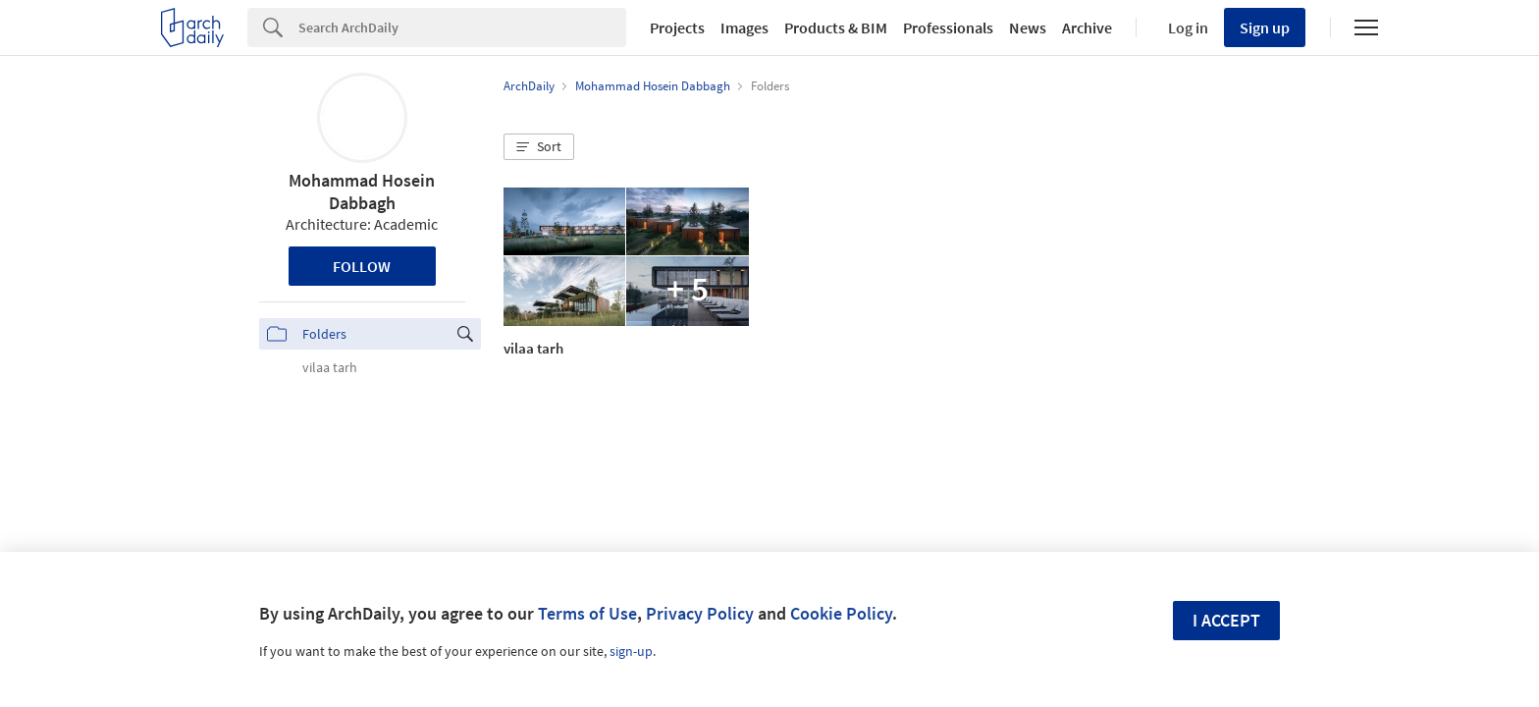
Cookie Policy (841, 613)
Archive (1087, 27)
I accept (1226, 620)
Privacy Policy (700, 613)
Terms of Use (587, 613)
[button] (539, 147)
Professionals (948, 27)
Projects (677, 27)
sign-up (631, 651)
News (1027, 27)
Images (744, 27)
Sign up (1265, 27)
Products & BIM (835, 27)
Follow (362, 266)
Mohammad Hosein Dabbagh (362, 191)
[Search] (462, 27)
